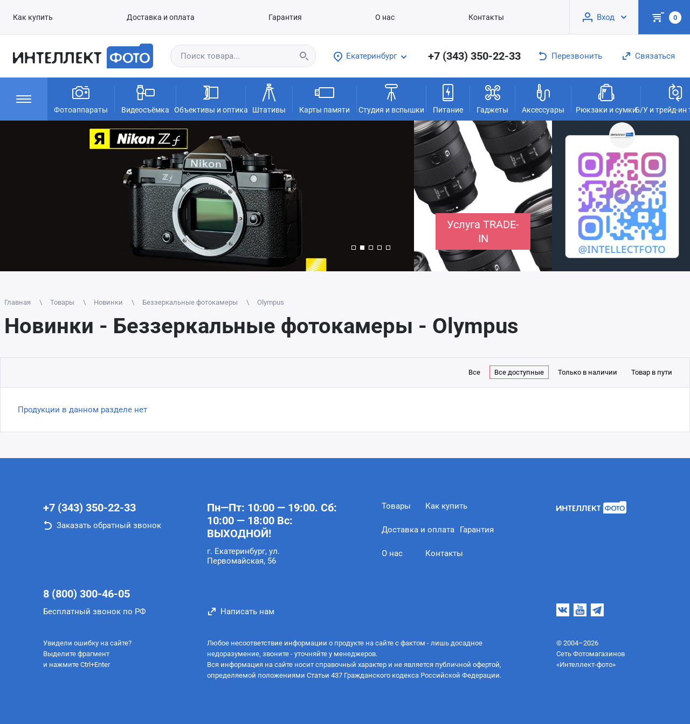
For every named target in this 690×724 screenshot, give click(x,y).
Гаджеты (492, 98)
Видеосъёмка (145, 98)
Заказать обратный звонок (109, 525)
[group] (207, 196)
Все (474, 372)
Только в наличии (587, 372)
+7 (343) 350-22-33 (474, 56)
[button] (353, 247)
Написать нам (247, 611)
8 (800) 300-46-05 (86, 593)
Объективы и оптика (210, 98)
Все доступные (519, 372)
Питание (448, 98)
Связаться (655, 56)
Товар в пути (651, 372)
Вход (606, 17)
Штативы (269, 98)
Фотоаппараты (81, 98)
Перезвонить (576, 56)
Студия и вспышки (391, 98)
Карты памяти (324, 98)
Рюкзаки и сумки (606, 98)
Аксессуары (543, 98)
